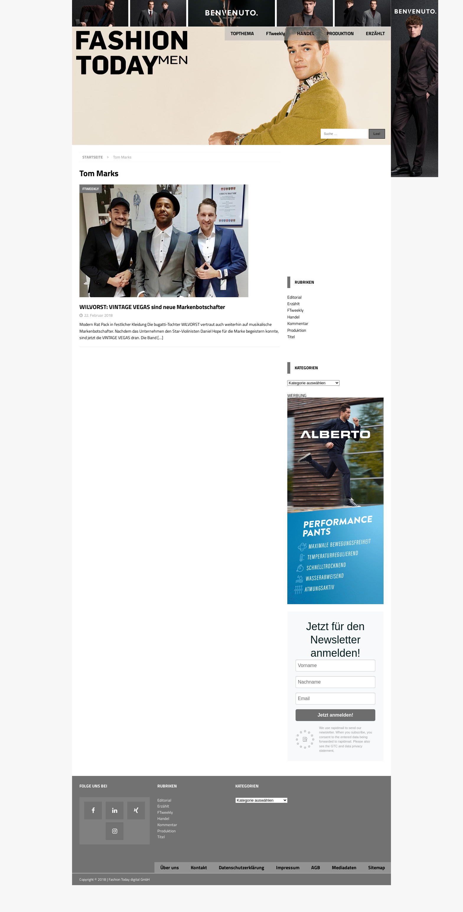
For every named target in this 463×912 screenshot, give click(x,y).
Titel (291, 337)
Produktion (296, 330)
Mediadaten (344, 867)
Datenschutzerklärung (241, 867)
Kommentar (297, 323)
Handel (293, 317)
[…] (160, 337)
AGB (315, 867)
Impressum (287, 867)
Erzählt (293, 303)
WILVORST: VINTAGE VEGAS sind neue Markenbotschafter (152, 306)
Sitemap (376, 867)
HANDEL (305, 33)
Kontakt (199, 867)
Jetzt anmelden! (335, 714)
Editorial (294, 297)
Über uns (169, 867)
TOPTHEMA (242, 33)
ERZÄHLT (375, 33)
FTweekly (275, 33)
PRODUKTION (340, 33)
